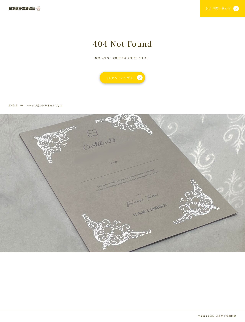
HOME (13, 105)
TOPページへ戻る (125, 77)
